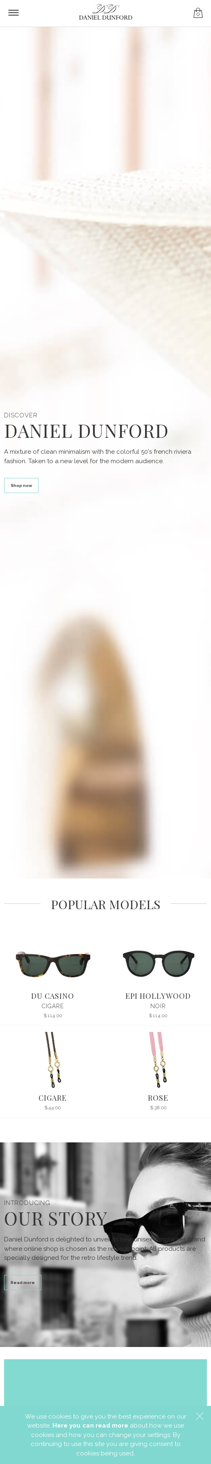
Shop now (21, 485)
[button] (200, 1416)
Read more (23, 1282)
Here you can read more (90, 1425)
